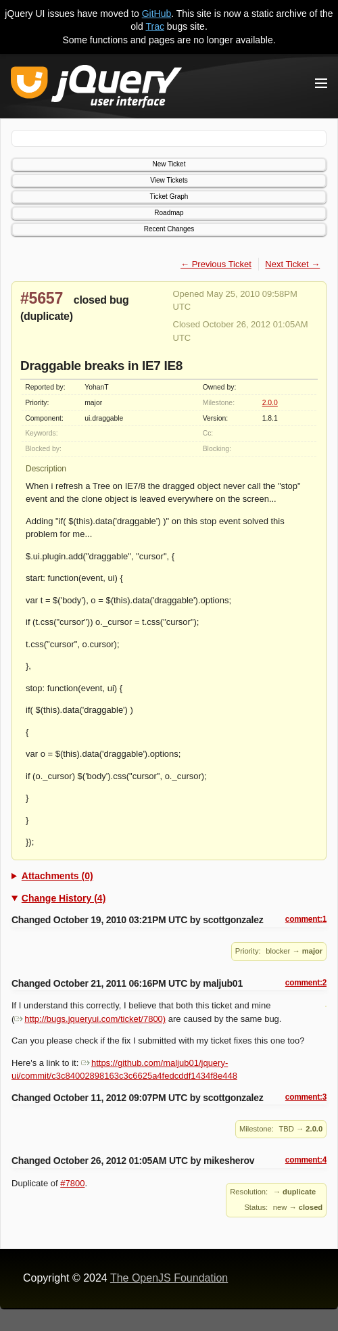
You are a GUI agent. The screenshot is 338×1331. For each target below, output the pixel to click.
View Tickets (168, 180)
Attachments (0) (57, 875)
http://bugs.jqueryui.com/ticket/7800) (90, 1019)
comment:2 (306, 982)
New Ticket (169, 164)
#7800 (72, 1183)
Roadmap (168, 212)
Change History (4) (63, 898)
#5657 (41, 298)
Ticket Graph (169, 196)
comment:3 (306, 1097)
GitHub (157, 13)
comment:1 (306, 919)
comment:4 (306, 1160)
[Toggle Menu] (321, 83)
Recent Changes (169, 229)
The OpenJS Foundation (169, 1278)
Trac (155, 26)
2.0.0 (270, 402)
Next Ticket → (292, 264)
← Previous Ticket (215, 264)
